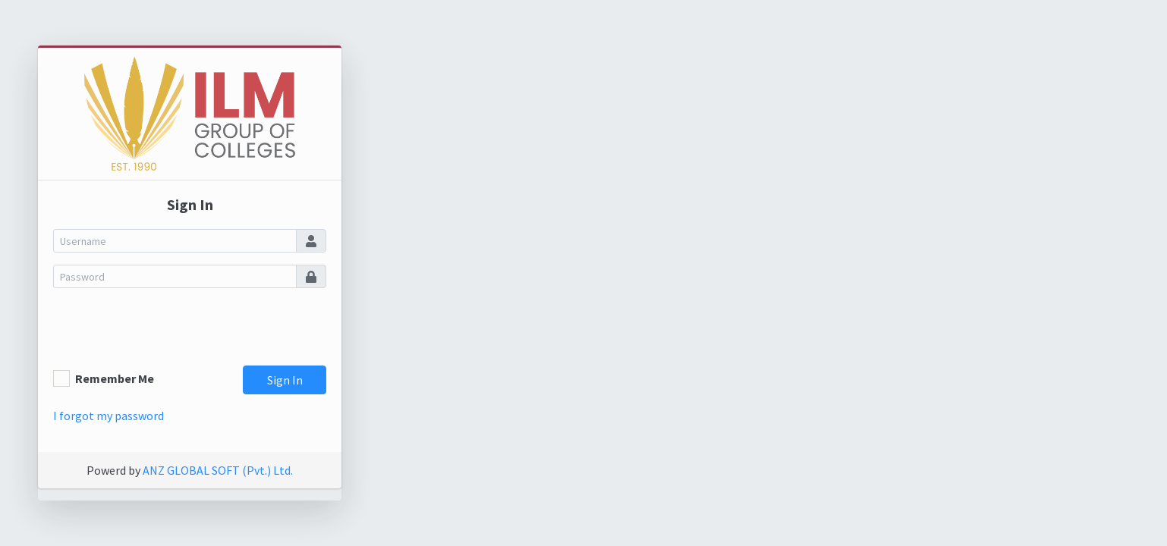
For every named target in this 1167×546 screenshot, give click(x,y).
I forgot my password (108, 415)
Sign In (285, 380)
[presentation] (168, 329)
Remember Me (114, 378)
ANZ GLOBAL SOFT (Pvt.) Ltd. (218, 470)
